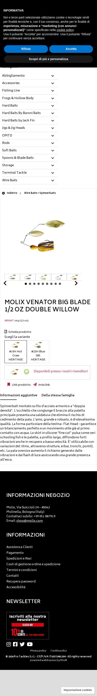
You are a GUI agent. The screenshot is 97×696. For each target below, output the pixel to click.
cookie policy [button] (65, 30)
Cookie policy (59, 651)
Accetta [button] (71, 49)
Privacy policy (38, 651)
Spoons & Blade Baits (18, 158)
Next (71, 284)
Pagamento (15, 553)
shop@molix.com (29, 521)
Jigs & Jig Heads (13, 128)
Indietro (9, 193)
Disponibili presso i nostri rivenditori (61, 371)
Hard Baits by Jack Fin (18, 121)
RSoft (63, 660)
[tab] (30, 76)
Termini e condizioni (21, 570)
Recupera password (21, 581)
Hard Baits (10, 106)
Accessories (11, 83)
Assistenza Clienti (19, 547)
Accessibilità (15, 587)
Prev (10, 284)
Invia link (44, 385)
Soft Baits (9, 151)
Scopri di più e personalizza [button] (48, 59)
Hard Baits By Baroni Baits (21, 113)
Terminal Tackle (14, 173)
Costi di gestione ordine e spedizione (33, 564)
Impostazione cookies (78, 690)
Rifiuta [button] (26, 49)
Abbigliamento (13, 76)
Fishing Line (11, 91)
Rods (6, 143)
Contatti (12, 576)
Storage (8, 165)
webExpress (49, 660)
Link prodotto (21, 385)
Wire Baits (9, 181)
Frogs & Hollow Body (18, 98)
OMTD (7, 136)
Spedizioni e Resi (18, 558)
